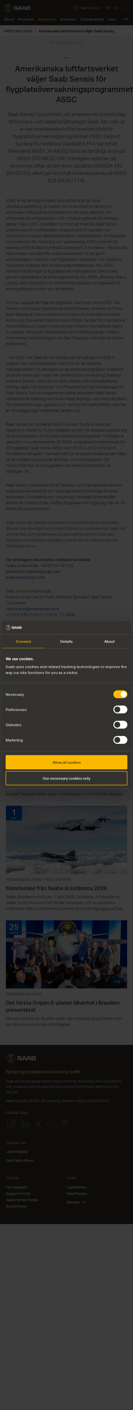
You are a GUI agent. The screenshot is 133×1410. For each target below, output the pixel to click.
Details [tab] (66, 641)
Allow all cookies (67, 762)
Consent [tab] (23, 641)
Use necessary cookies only (66, 778)
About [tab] (109, 641)
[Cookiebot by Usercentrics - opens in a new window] (105, 627)
